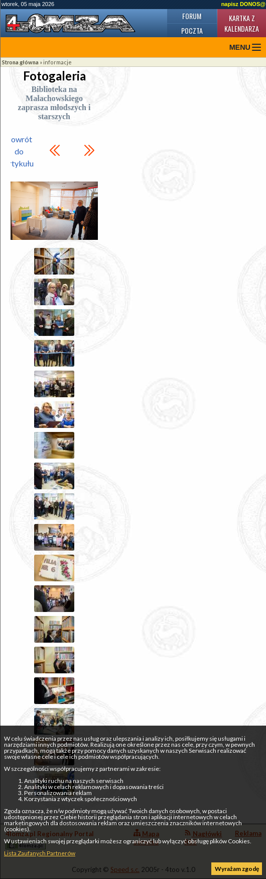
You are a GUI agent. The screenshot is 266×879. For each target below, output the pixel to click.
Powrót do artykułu (19, 151)
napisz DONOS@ (243, 4)
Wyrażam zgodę (237, 868)
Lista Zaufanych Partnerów (39, 853)
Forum (191, 16)
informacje (57, 62)
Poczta (192, 30)
